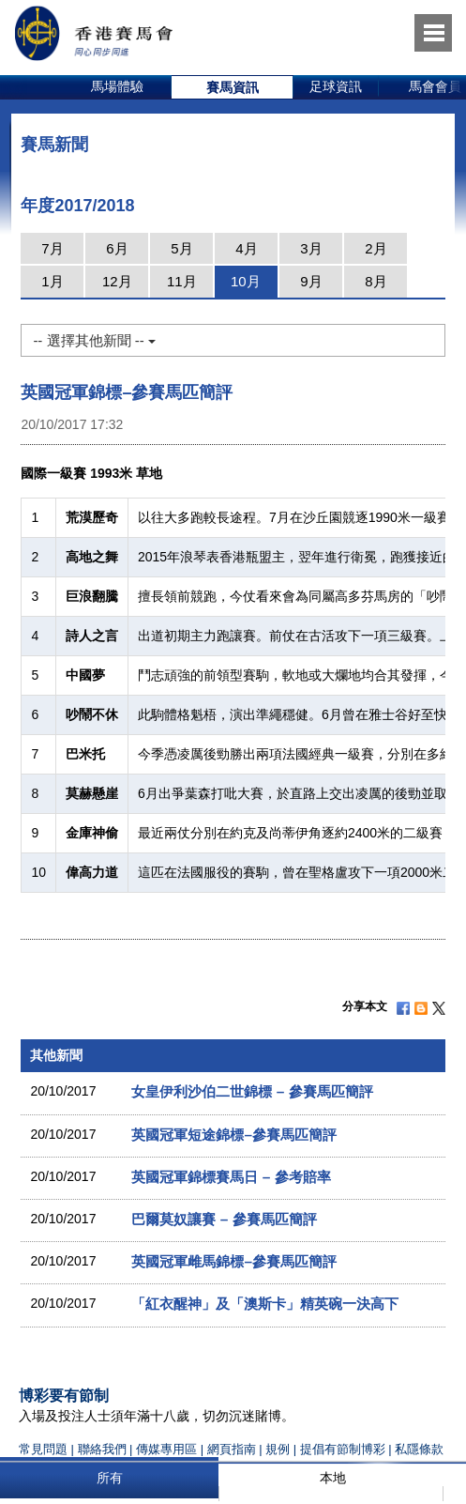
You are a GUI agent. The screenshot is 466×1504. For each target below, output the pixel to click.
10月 (246, 281)
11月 (182, 281)
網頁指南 (231, 1449)
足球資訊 (335, 86)
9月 (311, 281)
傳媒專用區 (166, 1449)
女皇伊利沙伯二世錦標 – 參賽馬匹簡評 (251, 1091)
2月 (375, 248)
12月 (117, 281)
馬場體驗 (117, 86)
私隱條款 (419, 1449)
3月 (311, 248)
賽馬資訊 (232, 87)
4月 (246, 248)
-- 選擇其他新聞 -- (94, 340)
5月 (181, 248)
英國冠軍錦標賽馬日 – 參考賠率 (230, 1177)
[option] (118, 87)
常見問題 (43, 1449)
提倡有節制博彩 (342, 1449)
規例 (279, 1449)
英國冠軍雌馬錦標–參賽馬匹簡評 (234, 1261)
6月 (117, 248)
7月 (52, 248)
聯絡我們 (102, 1449)
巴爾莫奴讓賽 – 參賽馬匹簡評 (223, 1219)
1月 (52, 281)
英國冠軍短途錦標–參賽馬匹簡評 (234, 1135)
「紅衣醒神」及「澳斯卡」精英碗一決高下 (264, 1304)
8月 (375, 281)
